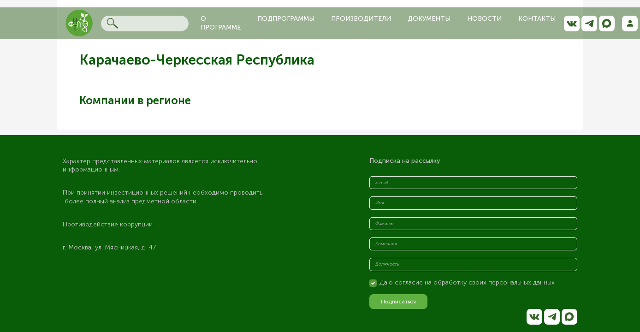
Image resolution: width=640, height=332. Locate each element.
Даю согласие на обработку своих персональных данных (467, 282)
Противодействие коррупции (108, 224)
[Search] (145, 23)
